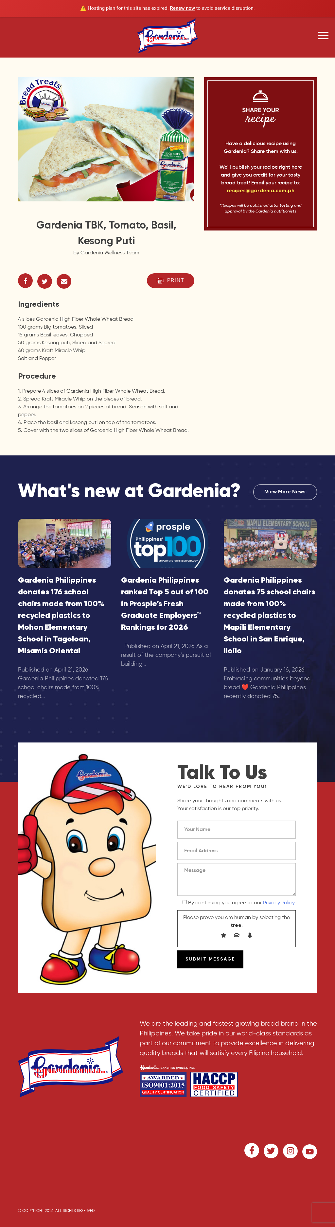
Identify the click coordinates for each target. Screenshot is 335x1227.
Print (171, 280)
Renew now (182, 8)
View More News (285, 492)
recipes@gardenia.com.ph (260, 191)
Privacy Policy (279, 903)
